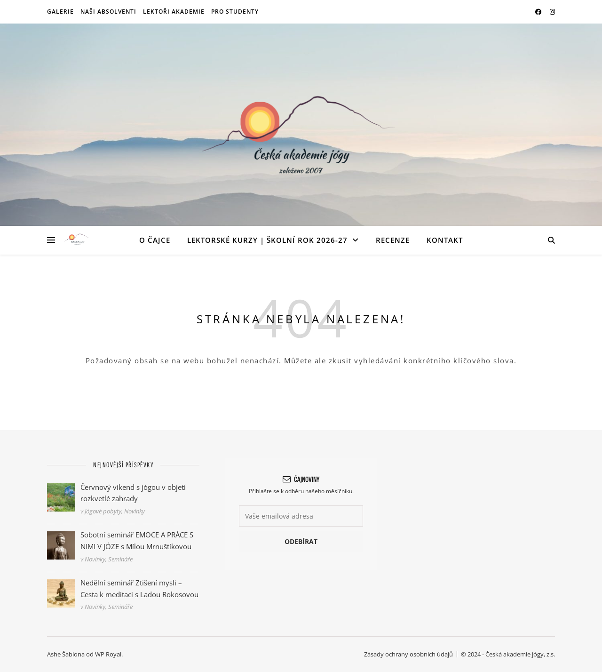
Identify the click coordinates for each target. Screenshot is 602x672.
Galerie (60, 12)
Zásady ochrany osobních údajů (408, 654)
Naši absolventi (108, 12)
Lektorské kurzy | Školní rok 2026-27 (267, 240)
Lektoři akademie (174, 12)
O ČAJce (154, 240)
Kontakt (445, 240)
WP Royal (108, 654)
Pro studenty (235, 12)
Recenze (393, 240)
